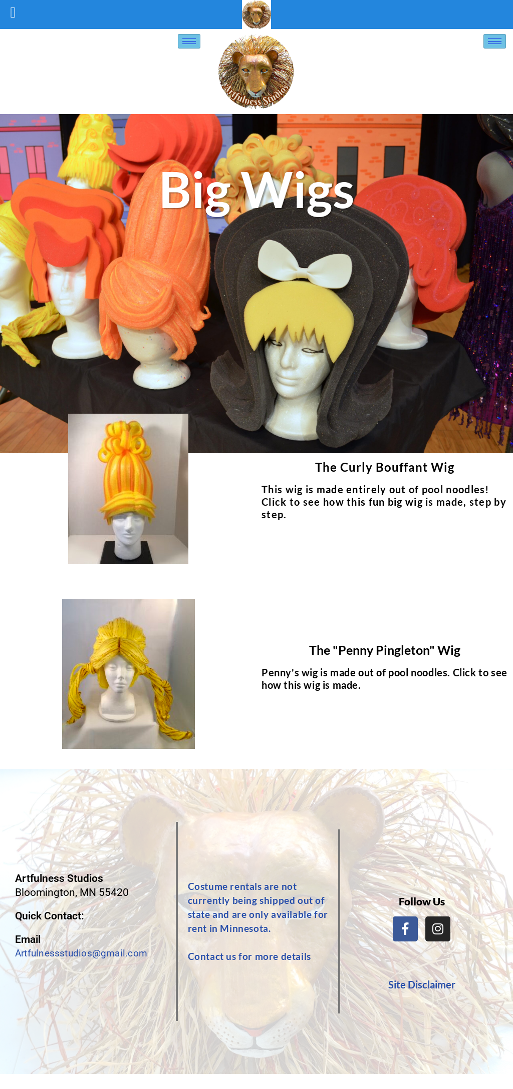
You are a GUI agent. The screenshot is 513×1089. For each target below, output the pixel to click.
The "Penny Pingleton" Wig (384, 649)
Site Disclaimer (421, 984)
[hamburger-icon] (189, 41)
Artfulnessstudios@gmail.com (86, 953)
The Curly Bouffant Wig (384, 467)
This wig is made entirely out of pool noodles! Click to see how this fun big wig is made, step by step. (384, 501)
